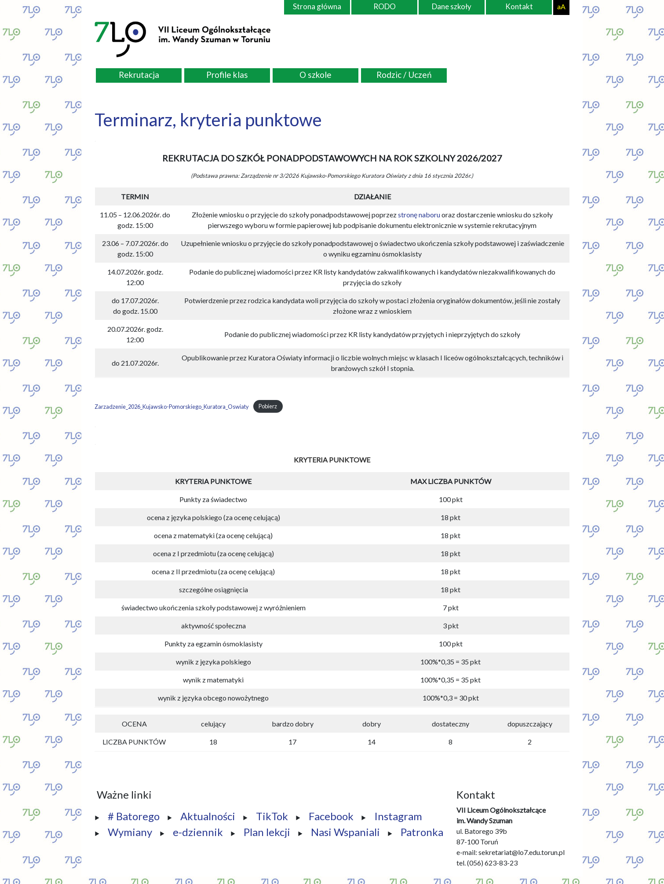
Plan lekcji (267, 831)
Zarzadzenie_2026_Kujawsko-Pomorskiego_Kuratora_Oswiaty (172, 406)
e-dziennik (198, 831)
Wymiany (130, 831)
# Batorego (134, 816)
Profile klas (227, 75)
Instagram (398, 816)
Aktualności (207, 816)
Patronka (422, 831)
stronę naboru (419, 214)
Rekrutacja (139, 75)
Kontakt (519, 6)
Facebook (331, 816)
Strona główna (317, 6)
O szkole (315, 75)
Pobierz (268, 406)
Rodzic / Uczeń (404, 75)
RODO (384, 6)
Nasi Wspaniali (345, 831)
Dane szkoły (451, 6)
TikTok (272, 816)
